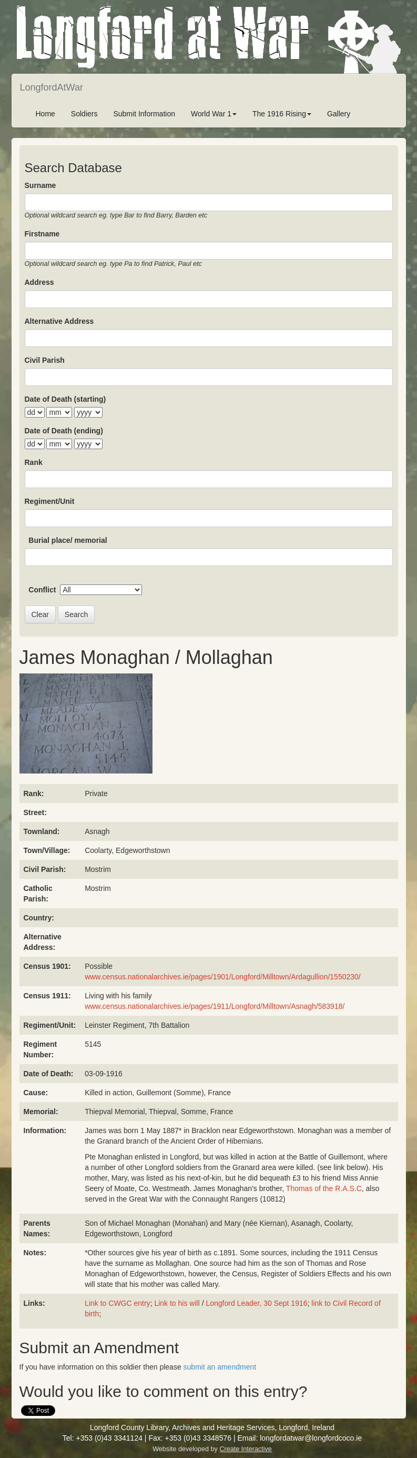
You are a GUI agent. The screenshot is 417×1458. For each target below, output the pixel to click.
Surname (40, 185)
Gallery (338, 114)
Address (39, 282)
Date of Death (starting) (65, 399)
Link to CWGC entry (117, 1303)
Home (45, 114)
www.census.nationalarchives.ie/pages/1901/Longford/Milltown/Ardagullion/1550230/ (223, 977)
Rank (34, 462)
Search (76, 614)
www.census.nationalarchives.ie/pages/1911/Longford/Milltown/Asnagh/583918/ (214, 1006)
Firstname (42, 234)
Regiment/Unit (50, 501)
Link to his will (176, 1303)
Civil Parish (45, 360)
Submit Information (144, 114)
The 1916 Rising (281, 114)
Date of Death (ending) (64, 431)
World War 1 (214, 114)
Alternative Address (59, 321)
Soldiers (84, 114)
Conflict (42, 590)
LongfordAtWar (51, 87)
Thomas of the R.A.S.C (324, 1188)
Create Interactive (245, 1449)
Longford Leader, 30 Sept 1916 (256, 1303)
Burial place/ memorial (67, 540)
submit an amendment (220, 1367)
